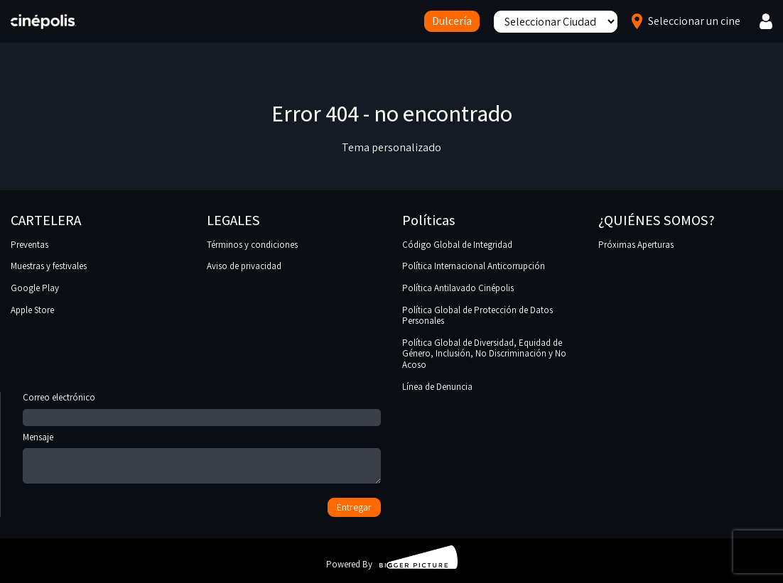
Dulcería (452, 20)
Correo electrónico (202, 407)
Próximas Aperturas (636, 245)
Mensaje (202, 459)
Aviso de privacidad (244, 266)
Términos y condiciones (252, 245)
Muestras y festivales (49, 266)
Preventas (29, 245)
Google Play (35, 288)
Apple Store (32, 310)
